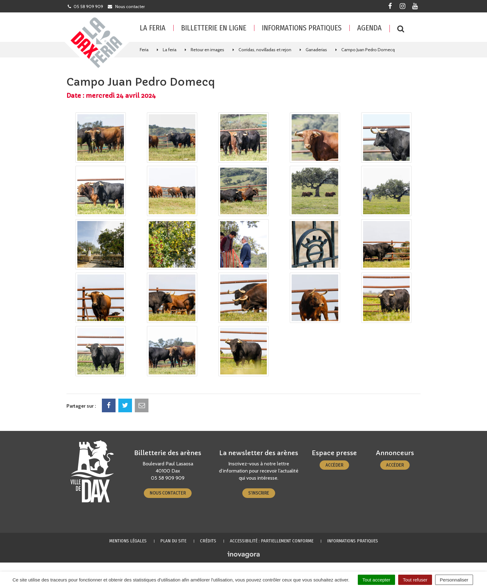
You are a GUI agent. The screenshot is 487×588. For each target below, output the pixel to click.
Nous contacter (168, 493)
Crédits (208, 541)
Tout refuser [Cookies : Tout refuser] (415, 579)
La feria (153, 28)
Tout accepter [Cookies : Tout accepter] (376, 579)
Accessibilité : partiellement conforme (271, 541)
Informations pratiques (302, 28)
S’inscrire (258, 493)
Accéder (334, 465)
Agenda (369, 28)
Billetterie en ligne (213, 28)
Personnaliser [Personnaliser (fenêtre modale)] (454, 579)
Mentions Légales (128, 541)
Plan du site (173, 541)
